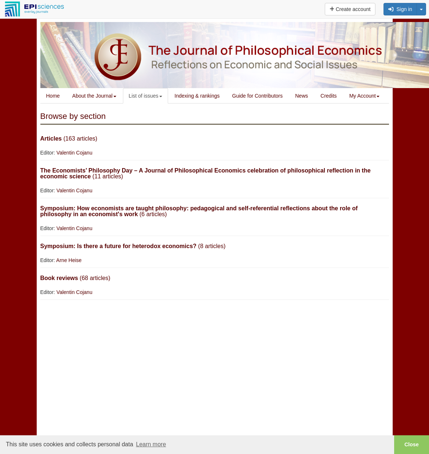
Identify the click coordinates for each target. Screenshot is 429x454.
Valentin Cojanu (74, 153)
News (301, 96)
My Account (364, 96)
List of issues (145, 96)
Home (53, 96)
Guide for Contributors (257, 96)
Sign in (400, 9)
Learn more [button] (151, 444)
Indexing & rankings (197, 96)
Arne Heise (68, 260)
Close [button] (411, 444)
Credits (328, 96)
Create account (350, 9)
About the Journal (94, 96)
